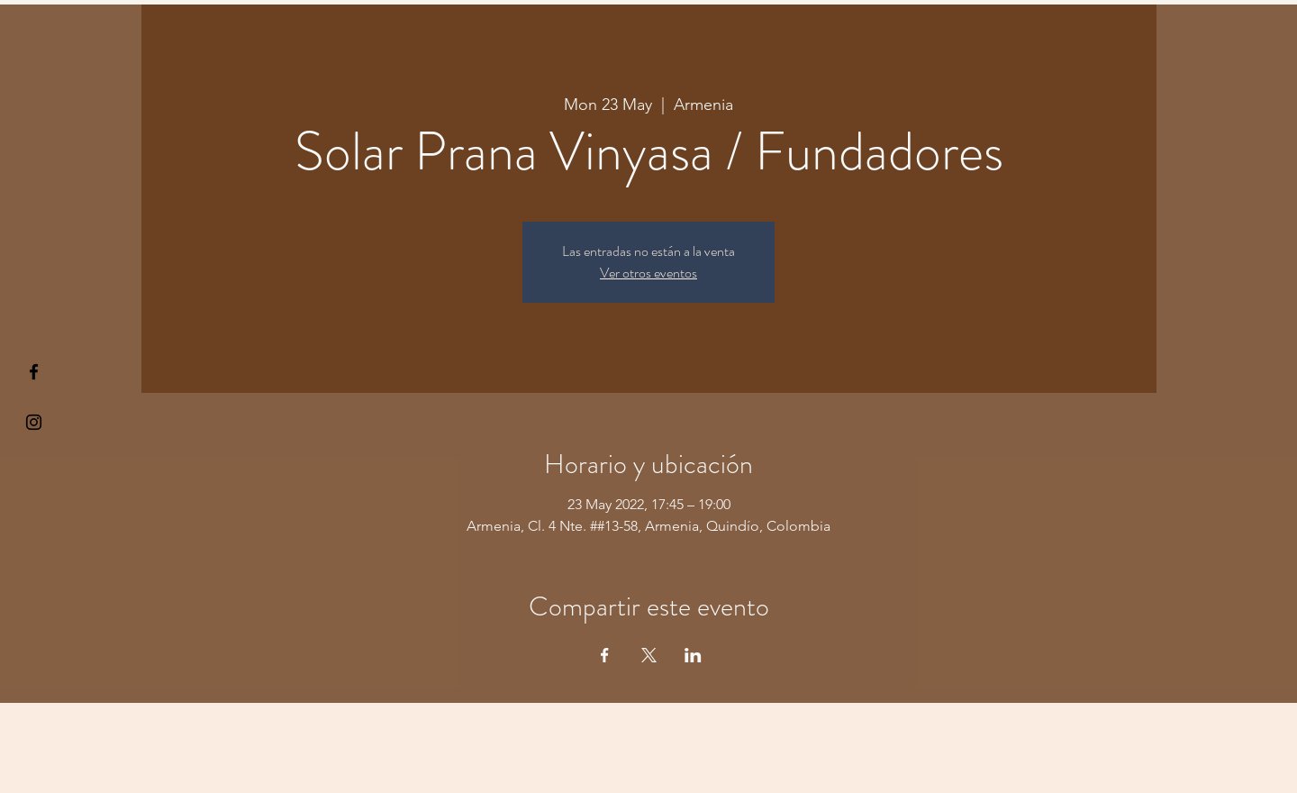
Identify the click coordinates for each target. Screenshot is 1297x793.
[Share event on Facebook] (604, 655)
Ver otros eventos (648, 272)
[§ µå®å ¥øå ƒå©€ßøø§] (33, 371)
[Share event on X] (649, 655)
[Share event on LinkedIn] (693, 655)
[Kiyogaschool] (33, 422)
